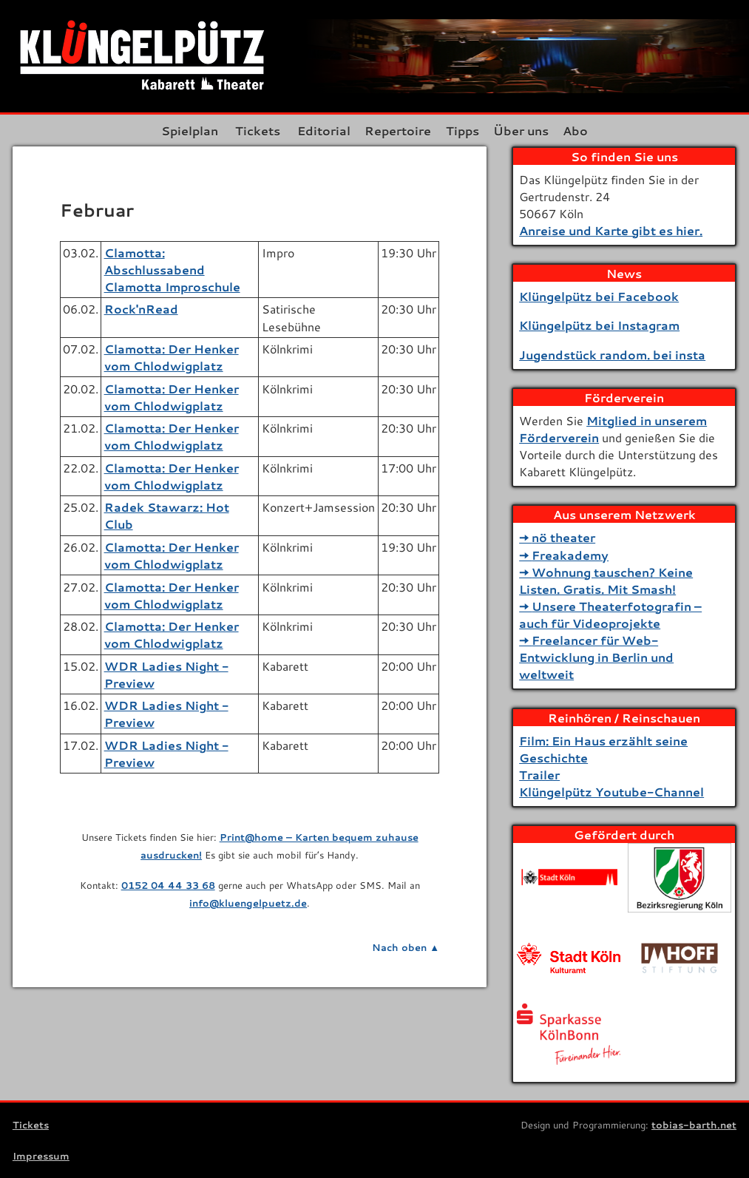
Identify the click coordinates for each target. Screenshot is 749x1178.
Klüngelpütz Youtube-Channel (611, 791)
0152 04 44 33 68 (168, 885)
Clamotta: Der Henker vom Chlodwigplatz (171, 357)
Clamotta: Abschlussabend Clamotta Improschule (172, 269)
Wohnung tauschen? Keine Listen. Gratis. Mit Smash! (606, 580)
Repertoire (395, 130)
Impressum (41, 1155)
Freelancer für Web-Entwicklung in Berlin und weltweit (596, 657)
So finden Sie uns (624, 156)
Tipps (462, 130)
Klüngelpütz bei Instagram (599, 325)
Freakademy (570, 554)
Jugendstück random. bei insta (612, 354)
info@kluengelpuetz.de (248, 903)
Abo (581, 130)
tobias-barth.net (693, 1124)
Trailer (539, 774)
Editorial (318, 130)
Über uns (524, 130)
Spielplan (183, 130)
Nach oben (399, 947)
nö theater (563, 537)
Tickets (251, 130)
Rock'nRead (141, 308)
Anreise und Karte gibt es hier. (610, 230)
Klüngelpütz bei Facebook (599, 296)
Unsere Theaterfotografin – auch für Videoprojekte (610, 615)
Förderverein (624, 397)
